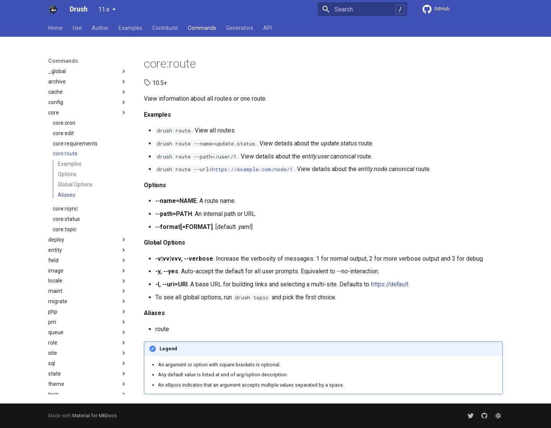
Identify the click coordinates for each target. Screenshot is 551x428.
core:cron (64, 123)
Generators (239, 28)
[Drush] (52, 9)
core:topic (65, 229)
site (87, 353)
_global (87, 71)
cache (87, 91)
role (87, 342)
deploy (87, 239)
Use (77, 28)
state (87, 373)
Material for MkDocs (94, 415)
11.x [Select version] (103, 9)
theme (87, 384)
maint (87, 291)
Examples (130, 28)
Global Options (75, 184)
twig (87, 394)
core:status (66, 219)
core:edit (63, 133)
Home (55, 28)
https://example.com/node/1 (252, 169)
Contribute (165, 28)
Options (67, 174)
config (87, 102)
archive (87, 81)
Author (100, 28)
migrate (87, 301)
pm (87, 322)
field (87, 260)
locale (87, 281)
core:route (65, 153)
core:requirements (75, 143)
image (87, 270)
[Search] (362, 9)
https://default (389, 284)
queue (87, 332)
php (87, 311)
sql (87, 363)
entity (87, 250)
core (87, 112)
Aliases (66, 195)
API (267, 28)
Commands (202, 28)
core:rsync (65, 209)
